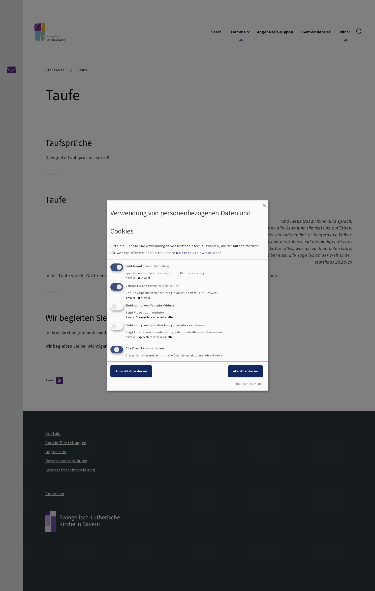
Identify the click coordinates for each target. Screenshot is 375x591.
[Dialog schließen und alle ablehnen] (264, 203)
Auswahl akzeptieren (131, 371)
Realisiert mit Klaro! (249, 384)
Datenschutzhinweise (193, 252)
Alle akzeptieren (245, 371)
